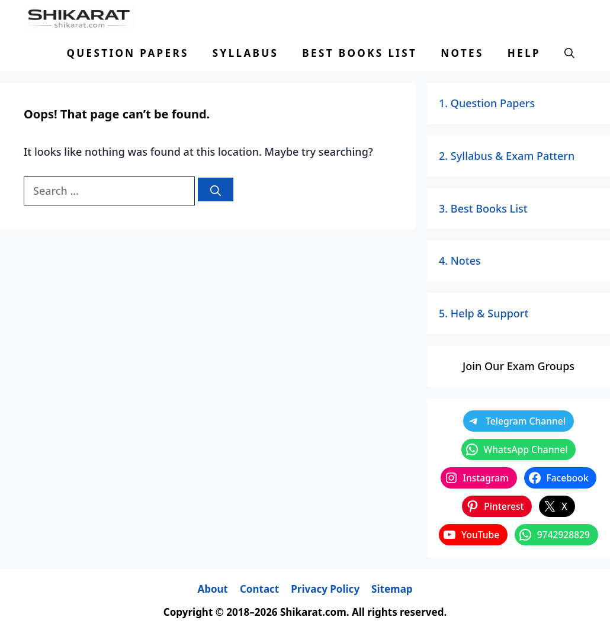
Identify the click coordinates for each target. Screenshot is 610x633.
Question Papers (127, 53)
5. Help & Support (483, 313)
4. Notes (460, 260)
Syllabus (246, 53)
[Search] (215, 189)
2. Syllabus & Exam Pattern (506, 156)
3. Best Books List (483, 208)
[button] (569, 53)
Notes (462, 53)
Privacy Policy (325, 589)
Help (524, 53)
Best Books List (359, 53)
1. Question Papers (487, 103)
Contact (259, 589)
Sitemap (391, 589)
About (212, 589)
